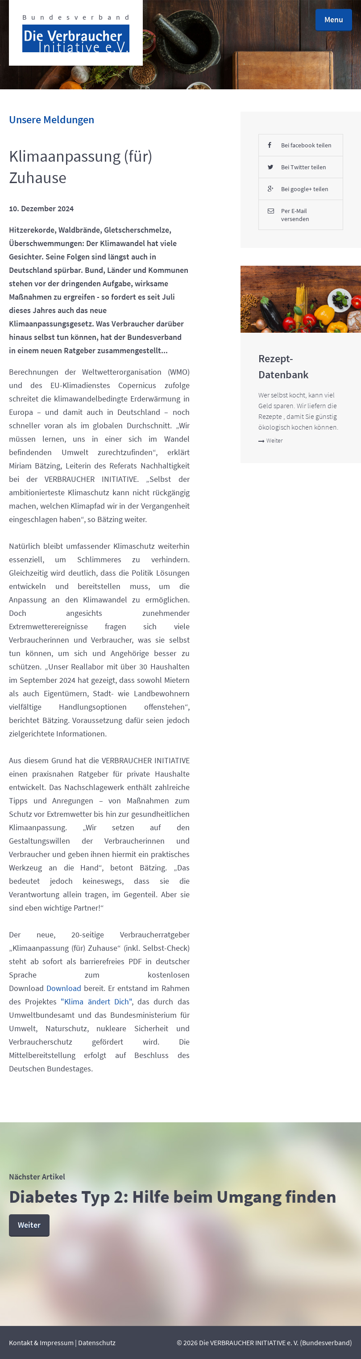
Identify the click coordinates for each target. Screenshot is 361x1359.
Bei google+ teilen (298, 189)
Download (63, 988)
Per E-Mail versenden (288, 215)
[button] (333, 20)
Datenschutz (97, 1342)
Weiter (270, 440)
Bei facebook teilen (300, 145)
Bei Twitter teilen (297, 167)
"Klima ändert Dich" (96, 1001)
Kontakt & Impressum (41, 1342)
